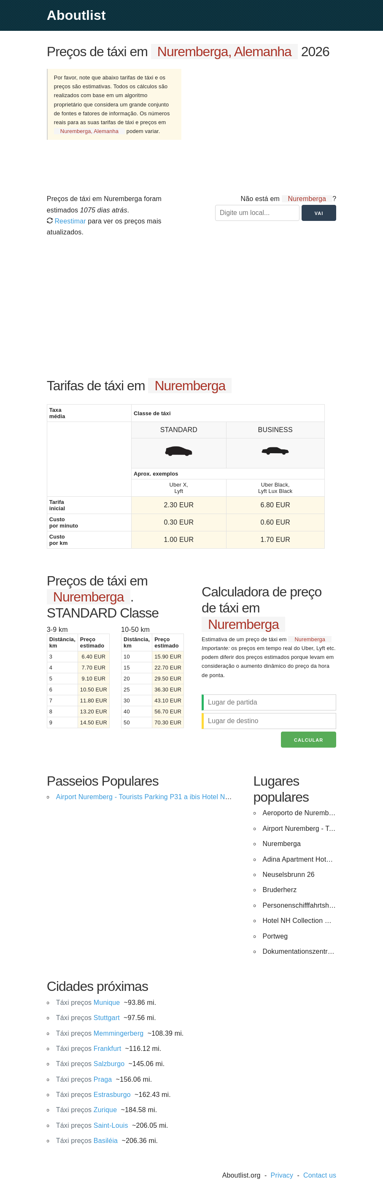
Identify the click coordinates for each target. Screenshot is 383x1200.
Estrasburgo (93, 1094)
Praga (84, 1079)
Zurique (86, 1109)
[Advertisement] (266, 126)
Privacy (282, 1175)
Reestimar (66, 221)
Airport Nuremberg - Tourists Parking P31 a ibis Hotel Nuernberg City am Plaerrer (180, 796)
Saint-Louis (92, 1125)
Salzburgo (90, 1063)
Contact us (319, 1175)
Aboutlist (76, 15)
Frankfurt (88, 1048)
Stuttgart (88, 1017)
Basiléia (87, 1140)
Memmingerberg (100, 1033)
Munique (88, 1002)
